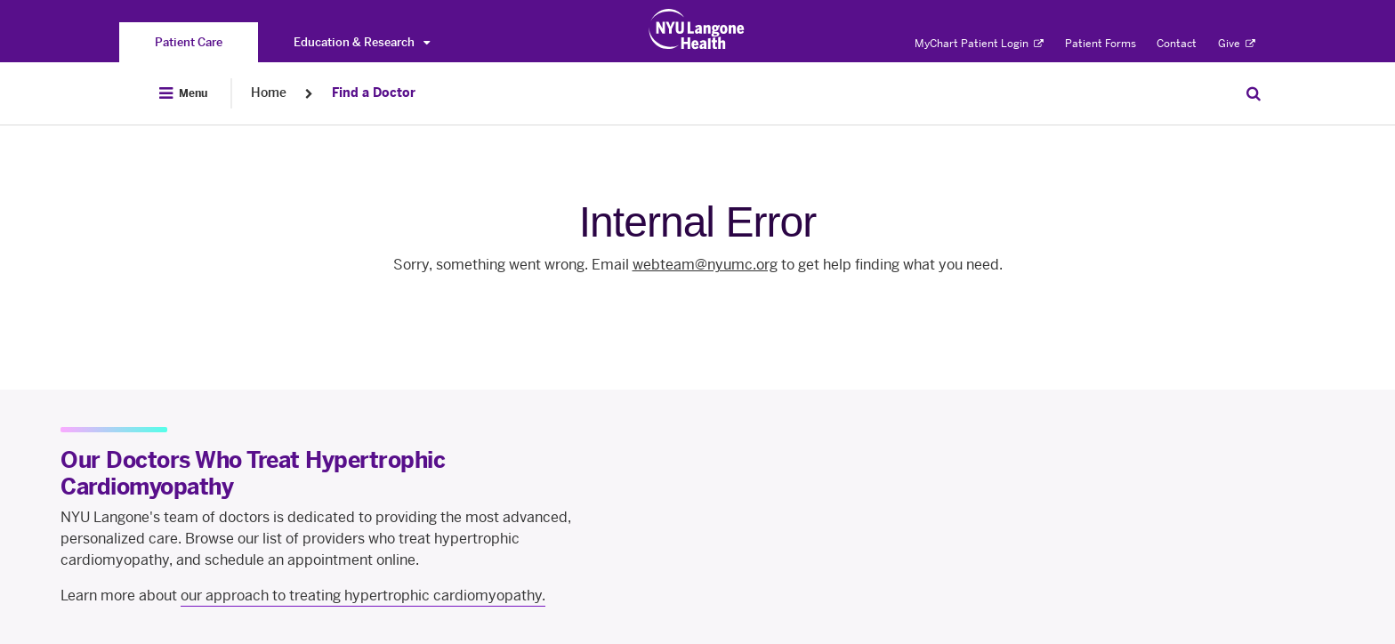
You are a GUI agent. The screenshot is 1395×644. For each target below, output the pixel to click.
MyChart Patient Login (979, 43)
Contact (1177, 43)
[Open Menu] (183, 93)
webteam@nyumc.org (705, 264)
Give (1236, 43)
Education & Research (362, 42)
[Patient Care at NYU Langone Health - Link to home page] (697, 29)
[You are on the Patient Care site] (188, 42)
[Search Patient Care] (1253, 93)
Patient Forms (1100, 43)
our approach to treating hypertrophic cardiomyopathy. (363, 595)
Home (268, 93)
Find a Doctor (373, 93)
